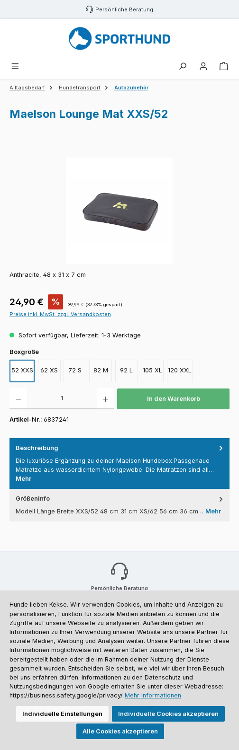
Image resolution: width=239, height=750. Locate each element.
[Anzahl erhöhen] (105, 398)
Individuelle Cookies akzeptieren (168, 713)
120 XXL (180, 370)
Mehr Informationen (153, 695)
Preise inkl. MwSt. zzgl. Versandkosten (60, 314)
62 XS (49, 370)
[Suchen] (182, 66)
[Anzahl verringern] (18, 398)
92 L (126, 370)
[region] (119, 211)
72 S (75, 370)
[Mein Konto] (203, 66)
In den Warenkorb (173, 398)
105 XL (152, 370)
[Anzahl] (62, 398)
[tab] (119, 463)
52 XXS (22, 370)
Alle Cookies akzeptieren (120, 731)
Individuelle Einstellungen (62, 713)
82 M (100, 370)
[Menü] (15, 66)
